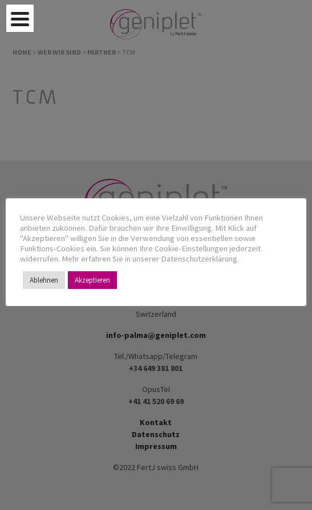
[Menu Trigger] (20, 18)
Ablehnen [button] (44, 280)
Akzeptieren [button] (92, 280)
